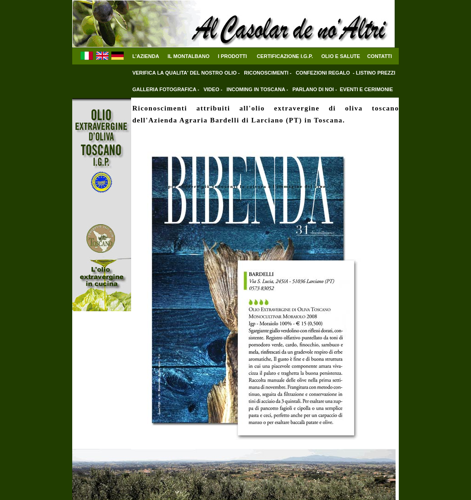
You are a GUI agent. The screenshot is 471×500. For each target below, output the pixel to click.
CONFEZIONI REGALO (323, 73)
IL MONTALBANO (188, 56)
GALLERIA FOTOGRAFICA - (166, 89)
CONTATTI (379, 56)
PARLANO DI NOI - (315, 89)
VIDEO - (213, 89)
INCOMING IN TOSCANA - (258, 89)
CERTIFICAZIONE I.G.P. (285, 56)
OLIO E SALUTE (341, 56)
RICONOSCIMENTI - (268, 73)
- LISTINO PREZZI (374, 73)
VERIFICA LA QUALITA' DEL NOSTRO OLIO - (186, 73)
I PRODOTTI (232, 56)
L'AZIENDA (145, 56)
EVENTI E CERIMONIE (366, 89)
